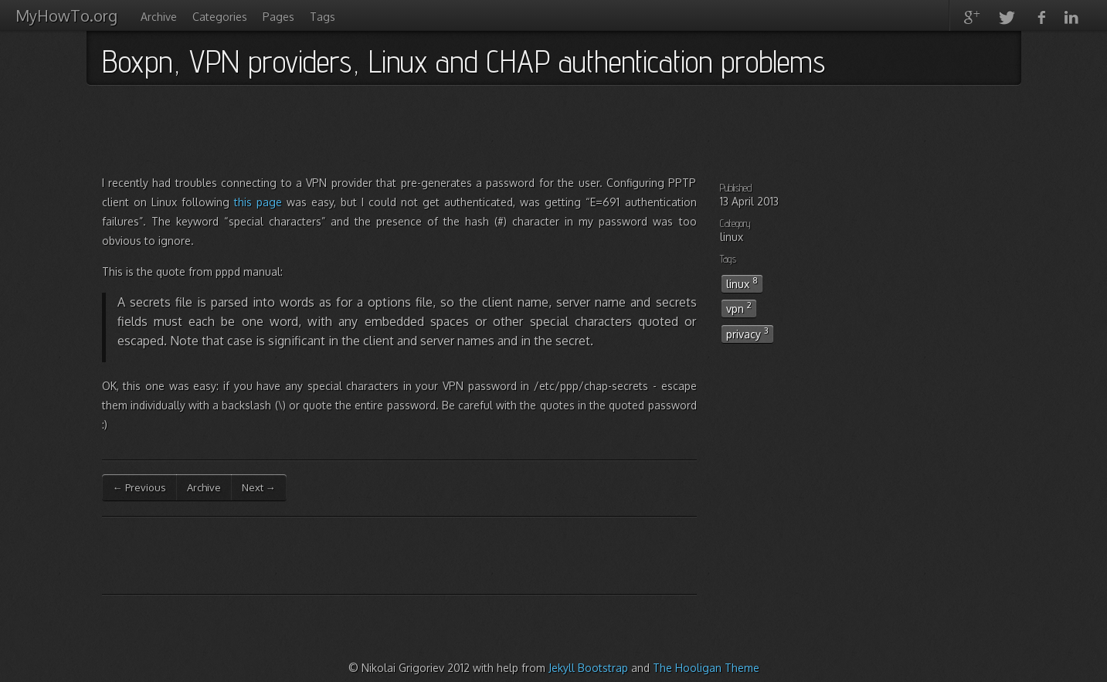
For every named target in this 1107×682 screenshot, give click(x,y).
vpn (739, 307)
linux (742, 282)
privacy (747, 333)
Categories (219, 16)
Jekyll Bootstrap (588, 667)
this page (258, 202)
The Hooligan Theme (706, 667)
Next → (259, 487)
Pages (278, 16)
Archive (159, 16)
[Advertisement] (383, 135)
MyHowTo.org (66, 15)
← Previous (139, 487)
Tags (322, 16)
